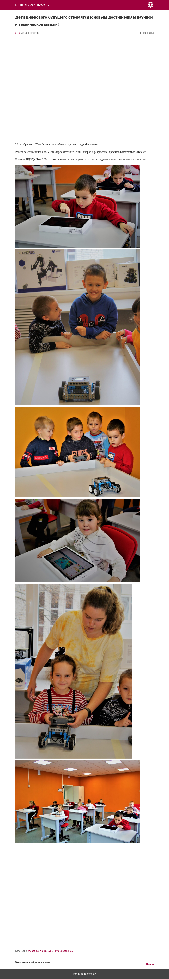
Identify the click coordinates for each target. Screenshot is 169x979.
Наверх (150, 964)
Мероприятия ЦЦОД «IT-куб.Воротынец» (50, 951)
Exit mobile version (84, 974)
